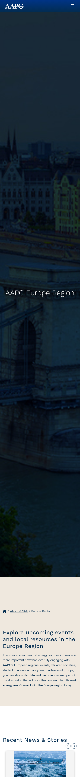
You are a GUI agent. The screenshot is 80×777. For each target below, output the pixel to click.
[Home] (4, 611)
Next (74, 746)
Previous (68, 746)
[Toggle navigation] (72, 6)
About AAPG (19, 611)
